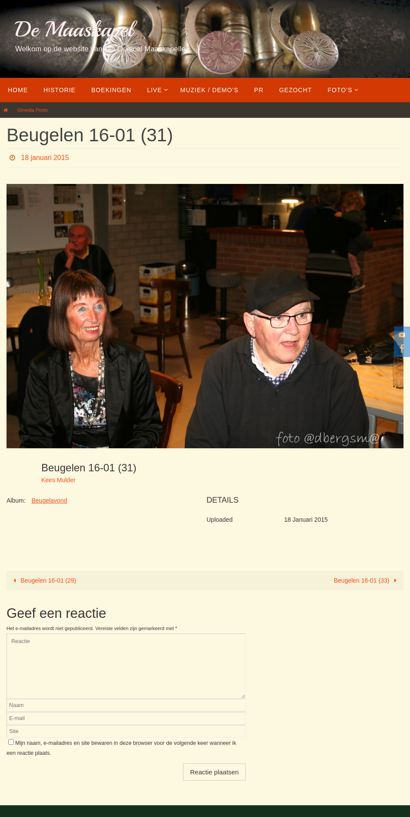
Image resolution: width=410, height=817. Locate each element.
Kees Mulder (58, 480)
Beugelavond (49, 500)
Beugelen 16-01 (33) (367, 580)
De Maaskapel (74, 29)
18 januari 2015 (45, 157)
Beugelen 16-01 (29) (43, 580)
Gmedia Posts (32, 110)
